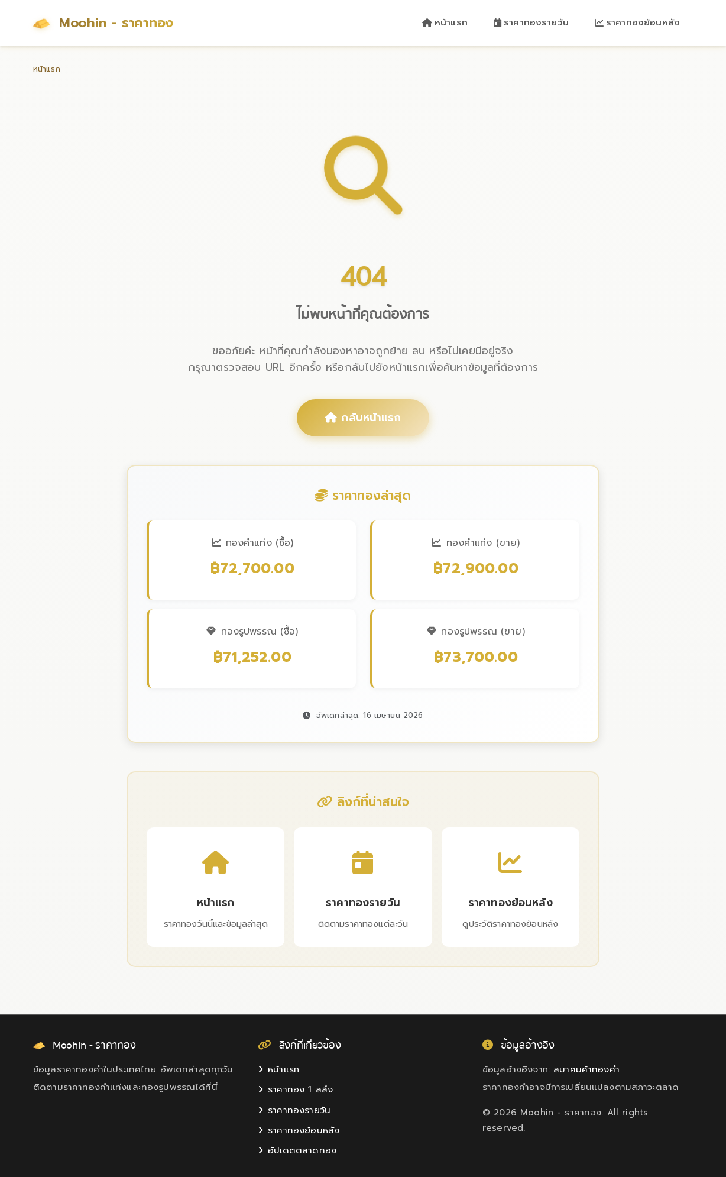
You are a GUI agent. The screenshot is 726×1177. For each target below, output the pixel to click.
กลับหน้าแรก (363, 417)
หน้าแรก (445, 22)
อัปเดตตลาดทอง (297, 1150)
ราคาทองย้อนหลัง (637, 22)
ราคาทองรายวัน (531, 22)
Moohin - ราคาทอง (103, 23)
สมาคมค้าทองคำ (586, 1069)
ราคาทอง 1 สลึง (295, 1089)
